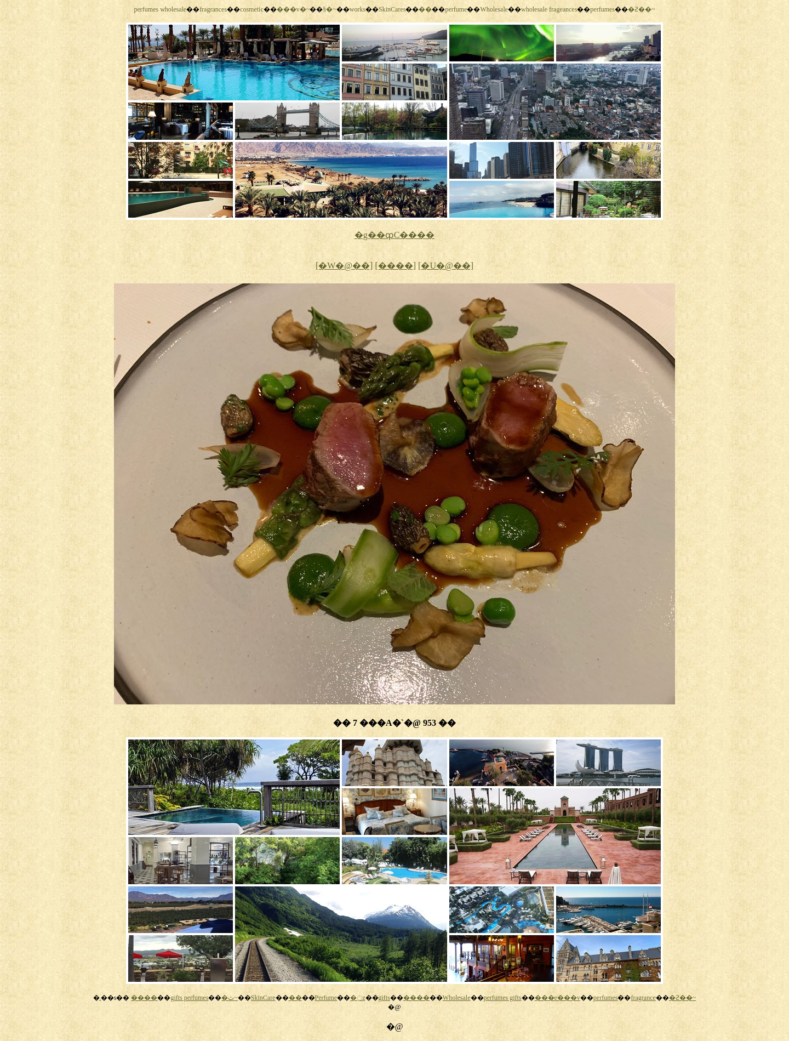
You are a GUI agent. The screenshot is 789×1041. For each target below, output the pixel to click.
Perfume (326, 998)
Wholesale (494, 9)
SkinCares (392, 9)
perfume (456, 9)
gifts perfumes (189, 998)
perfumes (602, 9)
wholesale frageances (549, 9)
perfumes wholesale (160, 9)
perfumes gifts (503, 998)
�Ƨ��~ (641, 9)
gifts (384, 998)
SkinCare (263, 998)
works (357, 9)
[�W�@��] (344, 265)
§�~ (329, 9)
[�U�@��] (445, 265)
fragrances (213, 9)
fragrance (643, 998)
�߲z (357, 998)
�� (425, 9)
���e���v (557, 998)
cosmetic (252, 9)
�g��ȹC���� (395, 235)
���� (144, 998)
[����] (395, 265)
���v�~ (293, 9)
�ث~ (229, 998)
